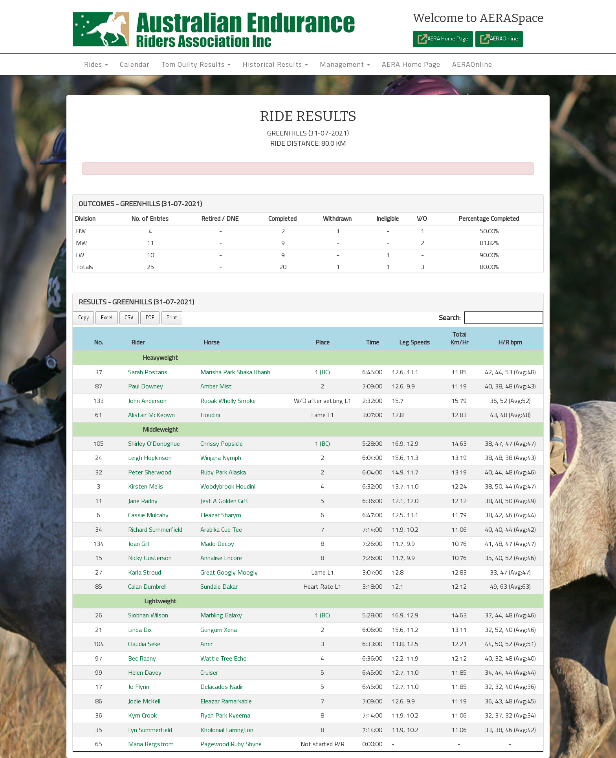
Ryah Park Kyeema (225, 715)
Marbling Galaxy (221, 615)
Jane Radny (143, 500)
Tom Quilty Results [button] (196, 64)
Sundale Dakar (219, 586)
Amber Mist (216, 386)
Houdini (210, 414)
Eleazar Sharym (220, 515)
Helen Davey (144, 672)
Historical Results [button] (275, 64)
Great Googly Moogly (229, 572)
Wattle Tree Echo (223, 658)
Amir (206, 643)
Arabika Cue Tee (221, 529)
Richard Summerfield (155, 529)
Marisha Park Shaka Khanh (235, 372)
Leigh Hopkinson (150, 457)
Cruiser (209, 672)
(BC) (325, 372)
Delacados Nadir (221, 686)
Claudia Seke (144, 643)
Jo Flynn (138, 686)
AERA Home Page (443, 39)
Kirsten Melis (145, 486)
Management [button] (345, 64)
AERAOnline (499, 39)
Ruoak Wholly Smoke (228, 400)
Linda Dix (140, 629)
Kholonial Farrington (226, 729)
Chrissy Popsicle (221, 443)
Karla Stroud (144, 572)
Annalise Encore (221, 557)
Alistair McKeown (151, 414)
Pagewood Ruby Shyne (231, 744)
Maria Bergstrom (151, 744)
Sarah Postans (147, 372)
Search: (491, 317)
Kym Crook (142, 715)
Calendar (135, 64)
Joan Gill (138, 543)
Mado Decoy (217, 543)
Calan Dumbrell (147, 586)
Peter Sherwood (149, 472)
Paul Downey (145, 386)
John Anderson (147, 400)
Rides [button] (96, 64)
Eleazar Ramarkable (226, 701)
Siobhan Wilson (148, 615)
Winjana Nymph (220, 457)
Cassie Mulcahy (148, 515)
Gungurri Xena (218, 629)
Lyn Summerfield (150, 729)
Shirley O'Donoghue (154, 443)
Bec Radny (142, 658)
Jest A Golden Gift (224, 500)
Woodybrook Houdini (227, 486)
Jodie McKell (144, 701)
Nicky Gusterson (150, 557)
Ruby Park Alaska (223, 472)
